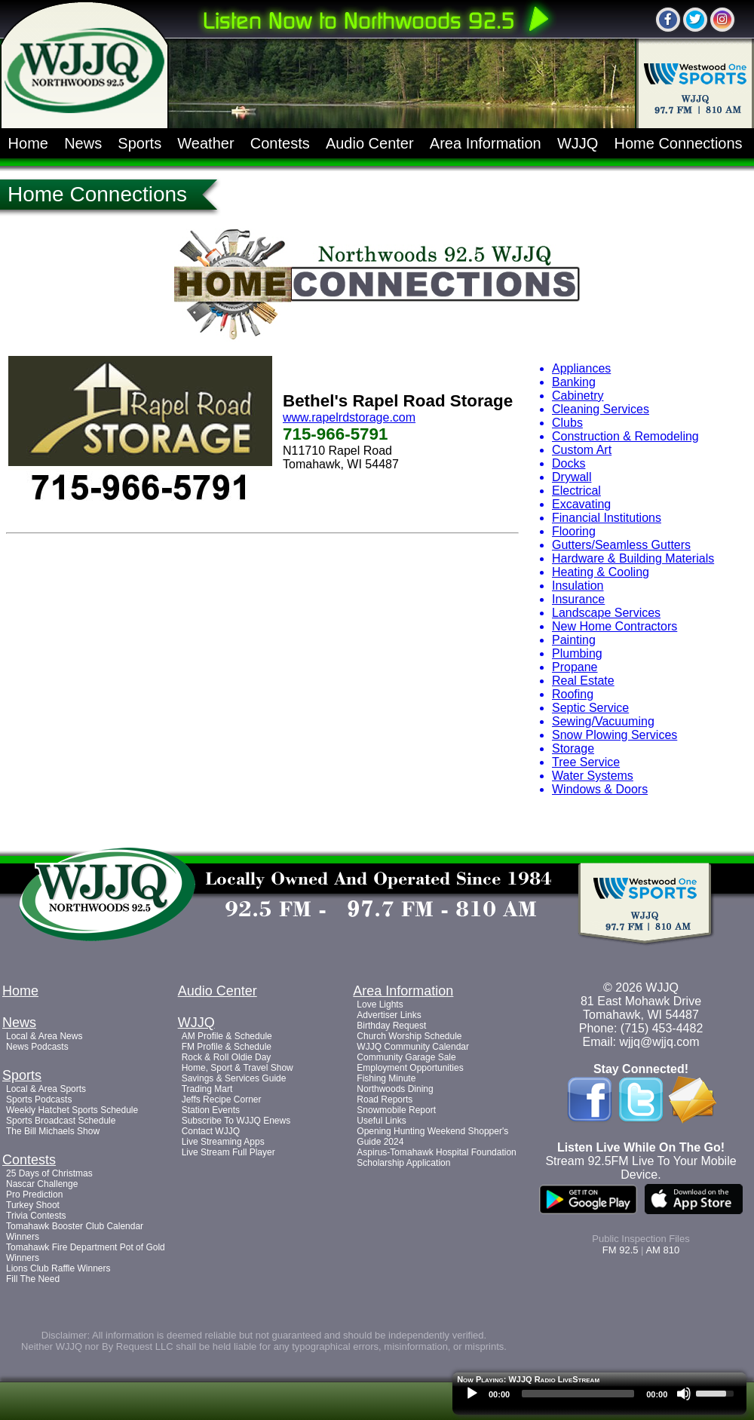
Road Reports (384, 1099)
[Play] (472, 1393)
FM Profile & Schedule (226, 1046)
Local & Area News (44, 1036)
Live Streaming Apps (223, 1141)
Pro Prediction (34, 1194)
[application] (599, 1397)
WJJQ (577, 143)
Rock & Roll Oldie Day (226, 1057)
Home (28, 143)
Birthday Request (391, 1025)
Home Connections (679, 143)
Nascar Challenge (42, 1184)
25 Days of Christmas (49, 1173)
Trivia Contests (36, 1215)
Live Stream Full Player (228, 1152)
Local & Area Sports (46, 1089)
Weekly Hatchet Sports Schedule (72, 1110)
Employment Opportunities (410, 1068)
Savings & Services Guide (234, 1078)
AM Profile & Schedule (227, 1036)
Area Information (485, 143)
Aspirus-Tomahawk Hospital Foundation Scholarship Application (436, 1157)
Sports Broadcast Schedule (60, 1120)
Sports (139, 143)
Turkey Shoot (33, 1205)
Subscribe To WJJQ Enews (236, 1120)
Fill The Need (33, 1279)
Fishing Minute (386, 1078)
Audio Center (370, 143)
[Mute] (683, 1393)
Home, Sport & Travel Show (237, 1068)
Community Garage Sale (406, 1057)
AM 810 (662, 1250)
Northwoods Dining (395, 1089)
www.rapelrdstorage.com (349, 417)
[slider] (578, 1393)
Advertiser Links (389, 1015)
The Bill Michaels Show (53, 1131)
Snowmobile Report (396, 1110)
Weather (205, 143)
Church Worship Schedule (409, 1036)
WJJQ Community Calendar (413, 1046)
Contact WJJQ (211, 1131)
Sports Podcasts (39, 1099)
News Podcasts (37, 1046)
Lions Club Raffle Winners (58, 1268)
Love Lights (380, 1004)
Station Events (211, 1110)
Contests (280, 143)
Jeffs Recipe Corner (222, 1099)
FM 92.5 (620, 1250)
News (83, 143)
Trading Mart (207, 1089)
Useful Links (381, 1120)
